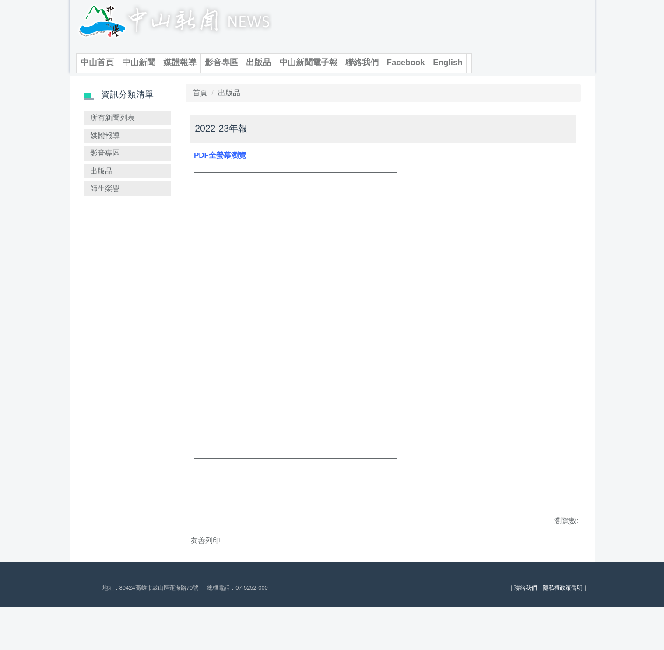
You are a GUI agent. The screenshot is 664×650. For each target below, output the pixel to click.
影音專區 (221, 62)
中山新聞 (138, 62)
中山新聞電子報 (308, 62)
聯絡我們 (362, 62)
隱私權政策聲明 (563, 629)
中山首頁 (97, 62)
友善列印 (205, 556)
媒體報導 (180, 62)
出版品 (258, 62)
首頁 (200, 108)
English (448, 62)
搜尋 (183, 79)
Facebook (406, 62)
